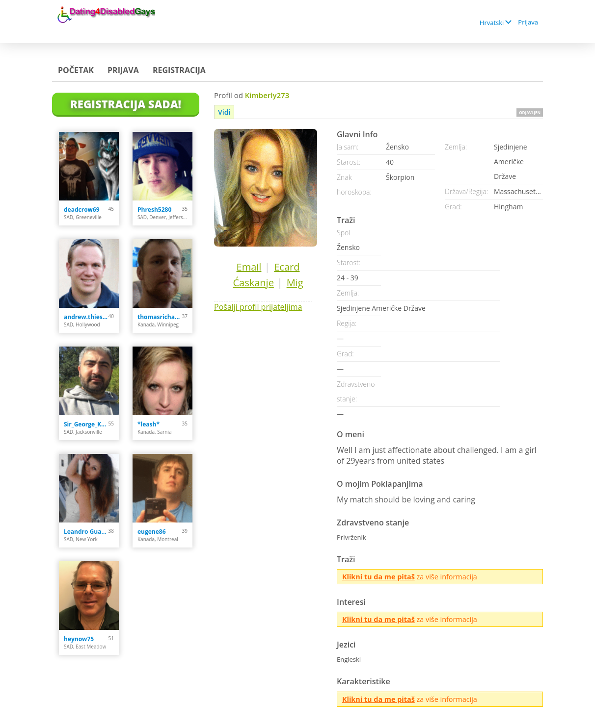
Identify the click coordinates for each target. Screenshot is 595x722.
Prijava (528, 22)
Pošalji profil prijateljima (258, 306)
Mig (295, 282)
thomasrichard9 (159, 317)
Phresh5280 (154, 209)
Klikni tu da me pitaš (378, 576)
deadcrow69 (82, 209)
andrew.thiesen (86, 317)
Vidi (224, 112)
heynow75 (79, 639)
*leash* (148, 424)
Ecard (286, 267)
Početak (76, 70)
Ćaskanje (253, 282)
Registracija (179, 70)
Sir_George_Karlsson (86, 424)
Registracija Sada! (125, 104)
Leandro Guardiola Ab (86, 531)
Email (249, 267)
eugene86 (151, 531)
